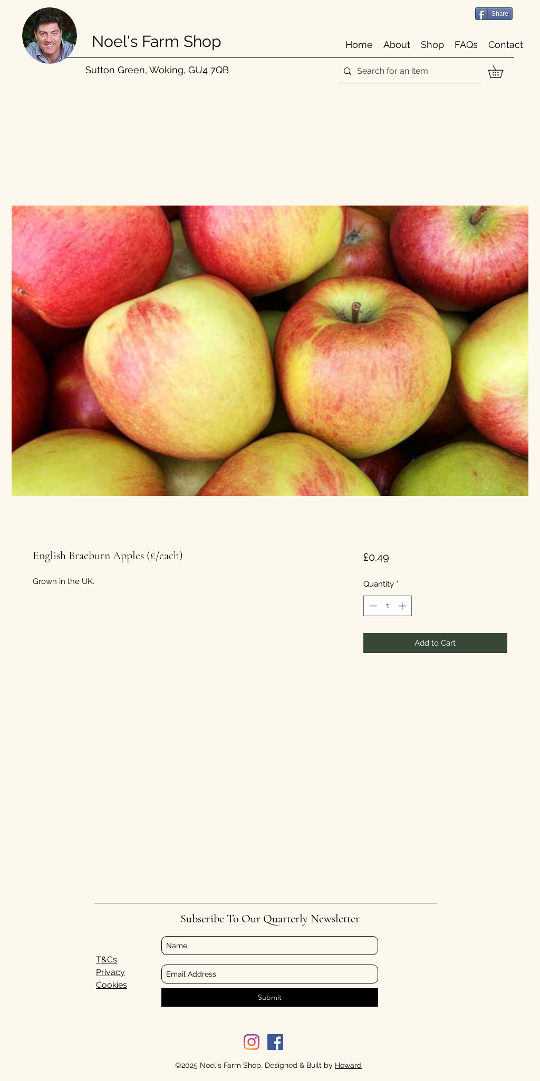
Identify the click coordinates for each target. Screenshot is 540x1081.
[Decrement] (372, 606)
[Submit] (269, 997)
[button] (501, 71)
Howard (348, 1065)
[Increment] (403, 606)
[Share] (494, 13)
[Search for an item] (408, 71)
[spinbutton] (387, 606)
